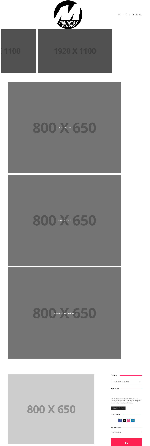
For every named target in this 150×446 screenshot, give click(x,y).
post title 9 (75, 63)
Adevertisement (75, 57)
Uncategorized (116, 224)
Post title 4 (12, 263)
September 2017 (116, 319)
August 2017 (115, 323)
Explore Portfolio (126, 256)
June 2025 (114, 314)
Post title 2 (12, 325)
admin (25, 198)
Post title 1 (61, 325)
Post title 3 (61, 263)
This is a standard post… (59, 403)
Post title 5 (61, 202)
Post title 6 (12, 202)
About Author (118, 195)
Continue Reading (75, 71)
